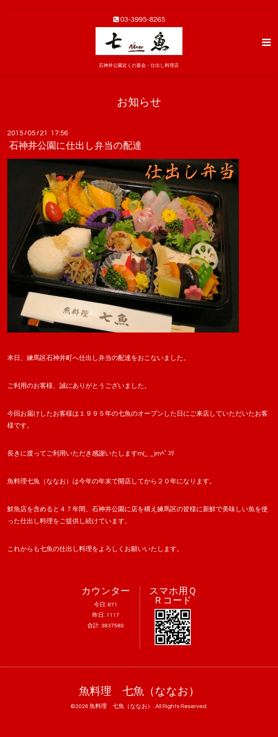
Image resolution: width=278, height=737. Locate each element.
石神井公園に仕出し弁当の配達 (75, 146)
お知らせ (139, 102)
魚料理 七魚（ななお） (139, 691)
